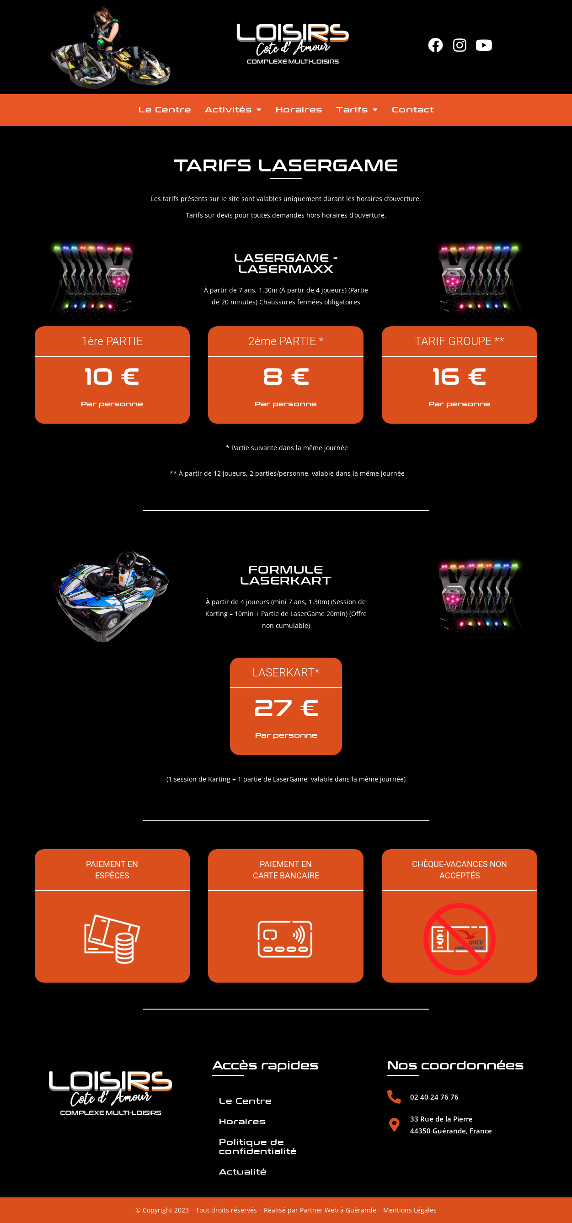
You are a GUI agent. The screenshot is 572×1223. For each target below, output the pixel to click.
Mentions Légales (410, 1210)
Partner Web (319, 1210)
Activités (233, 109)
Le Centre (165, 110)
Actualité (243, 1172)
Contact (413, 110)
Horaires (299, 110)
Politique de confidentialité (258, 1147)
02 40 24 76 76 (434, 1096)
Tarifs (357, 109)
